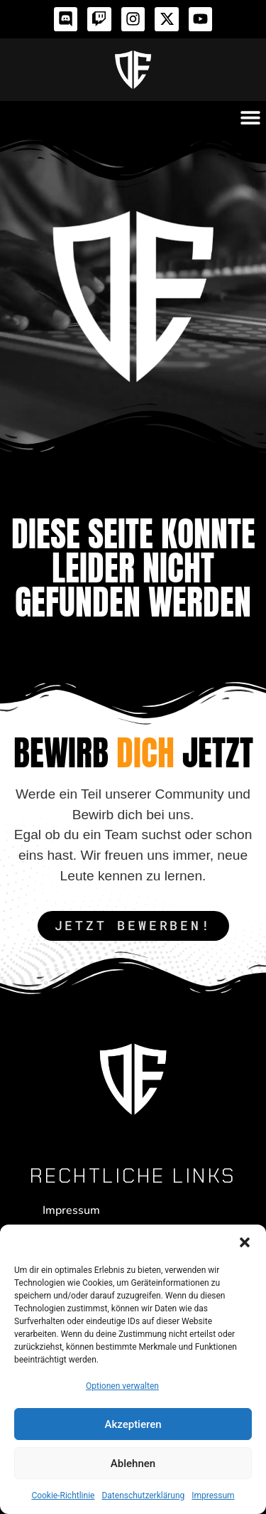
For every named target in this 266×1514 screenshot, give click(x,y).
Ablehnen (133, 1463)
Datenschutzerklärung (142, 1495)
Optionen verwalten (122, 1386)
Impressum (213, 1495)
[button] (245, 1242)
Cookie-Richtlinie (62, 1495)
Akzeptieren (132, 1424)
